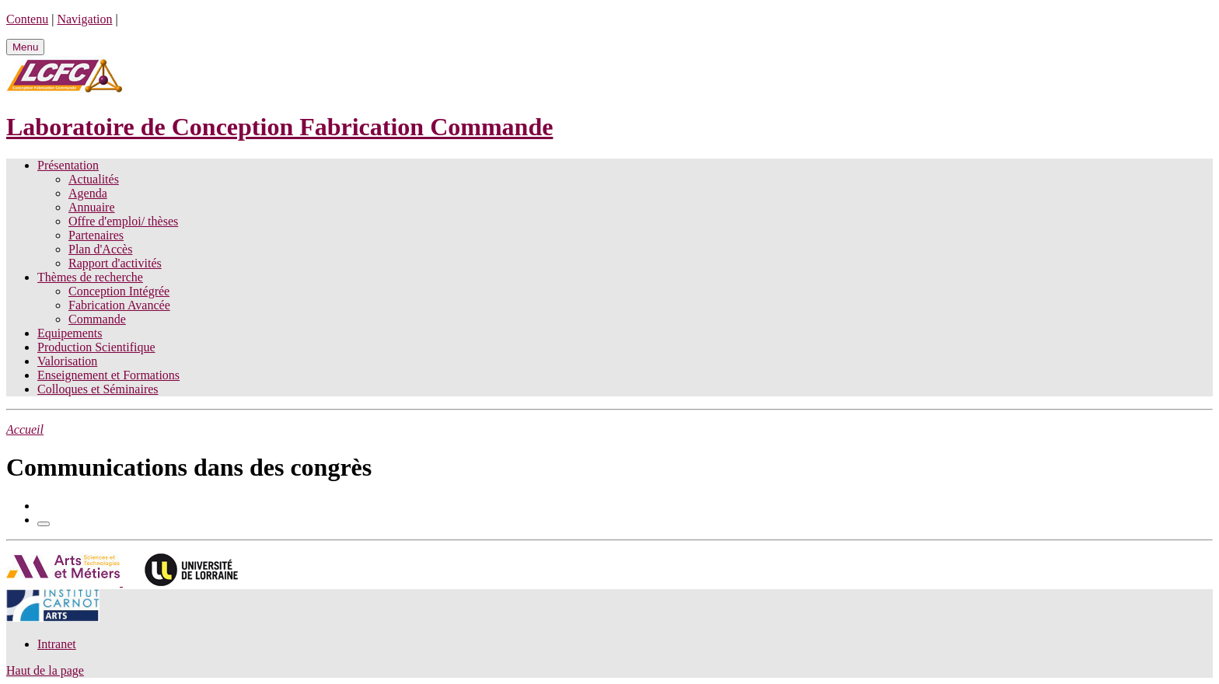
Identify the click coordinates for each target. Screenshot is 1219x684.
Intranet (56, 644)
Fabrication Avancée (119, 305)
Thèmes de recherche (90, 277)
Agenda (87, 193)
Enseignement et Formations (108, 375)
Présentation (68, 165)
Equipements (70, 333)
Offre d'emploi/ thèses (123, 221)
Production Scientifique (96, 347)
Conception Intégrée (118, 291)
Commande (97, 319)
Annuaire (91, 207)
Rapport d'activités (115, 263)
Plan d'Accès (100, 249)
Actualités (93, 179)
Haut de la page (45, 670)
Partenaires (96, 235)
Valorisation (67, 361)
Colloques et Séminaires (98, 389)
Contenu (27, 19)
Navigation (84, 19)
